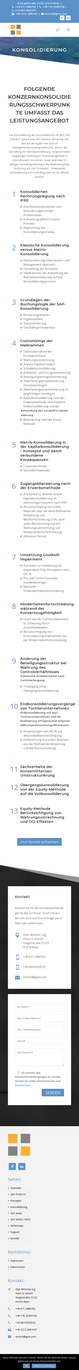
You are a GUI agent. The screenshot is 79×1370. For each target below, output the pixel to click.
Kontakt (14, 1238)
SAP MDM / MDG (20, 1219)
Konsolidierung (18, 1207)
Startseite (15, 1188)
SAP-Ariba (16, 1213)
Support (14, 1232)
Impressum (16, 1260)
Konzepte (15, 1200)
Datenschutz (17, 1267)
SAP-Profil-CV (18, 1194)
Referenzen (16, 1225)
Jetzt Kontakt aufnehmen (39, 842)
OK (26, 1366)
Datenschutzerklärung (44, 1366)
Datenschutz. (23, 1085)
